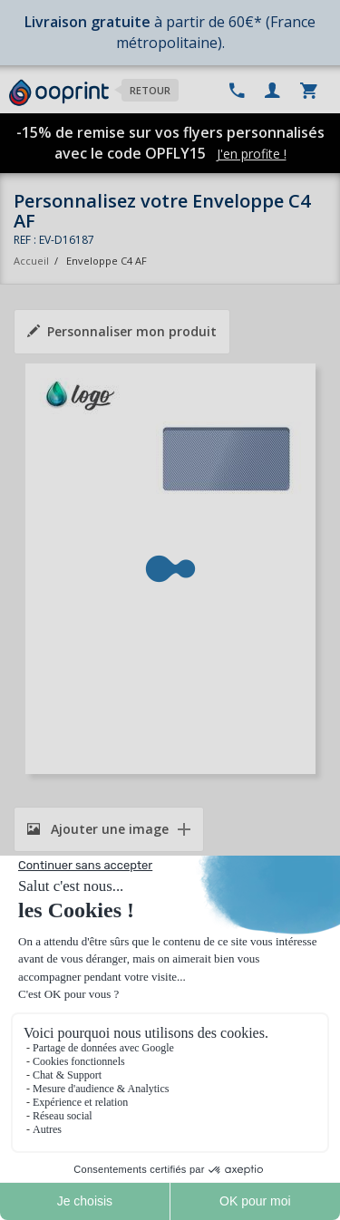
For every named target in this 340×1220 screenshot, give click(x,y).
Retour (150, 90)
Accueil (31, 260)
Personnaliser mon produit (122, 331)
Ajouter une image (98, 829)
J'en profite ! (252, 153)
